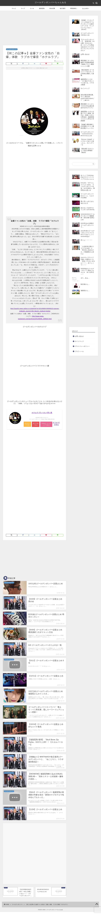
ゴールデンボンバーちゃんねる (50, 2)
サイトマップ (79, 341)
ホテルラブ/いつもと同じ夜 (42, 412)
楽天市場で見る (36, 425)
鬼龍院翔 (42, 8)
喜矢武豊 (52, 8)
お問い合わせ (79, 336)
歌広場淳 (62, 8)
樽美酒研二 (73, 8)
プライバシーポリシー (82, 346)
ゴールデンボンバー (12, 49)
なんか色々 (85, 8)
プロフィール (79, 351)
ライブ (23, 8)
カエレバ (45, 417)
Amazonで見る (27, 424)
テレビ (14, 8)
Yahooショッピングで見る (46, 424)
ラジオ (32, 8)
